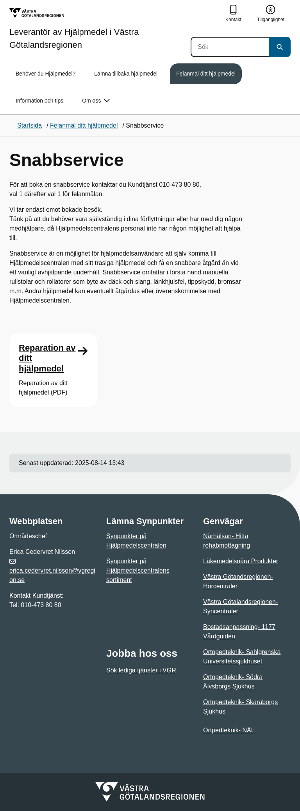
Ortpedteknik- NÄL (229, 730)
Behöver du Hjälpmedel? (45, 73)
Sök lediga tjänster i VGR (141, 670)
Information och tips (39, 100)
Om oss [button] (96, 101)
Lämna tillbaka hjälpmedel (125, 73)
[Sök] (230, 47)
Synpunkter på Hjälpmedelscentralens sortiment (138, 570)
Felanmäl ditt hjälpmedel (206, 73)
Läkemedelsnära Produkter (240, 561)
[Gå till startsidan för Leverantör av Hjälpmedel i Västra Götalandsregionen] (100, 28)
